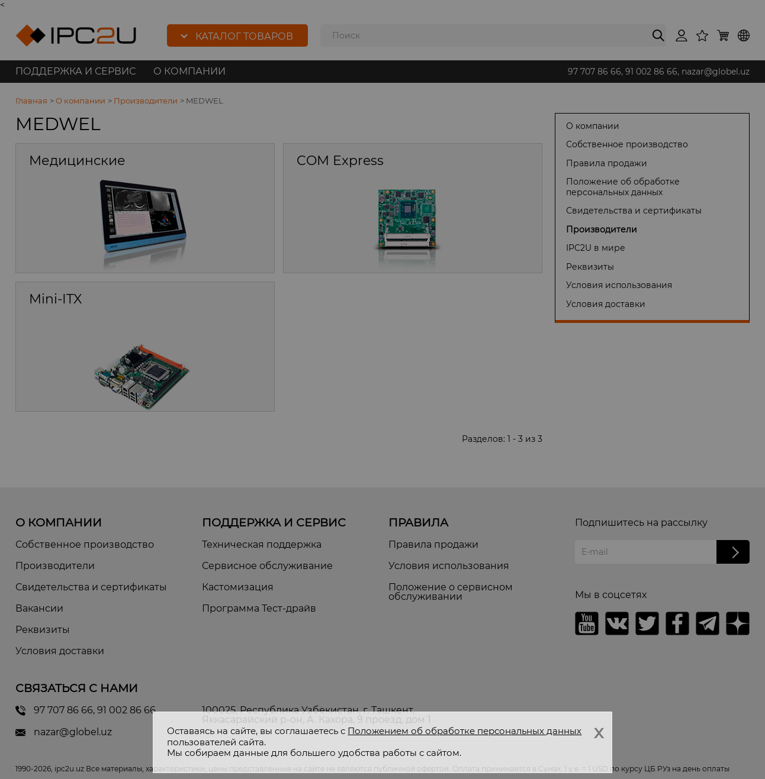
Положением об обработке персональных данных (464, 730)
